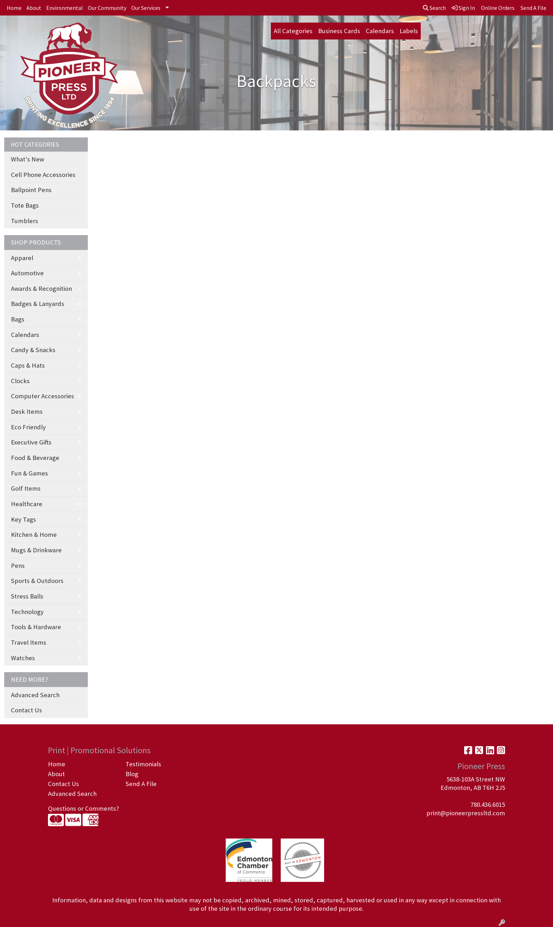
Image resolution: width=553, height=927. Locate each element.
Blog (132, 774)
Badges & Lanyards (37, 304)
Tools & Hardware (36, 627)
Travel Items (28, 642)
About (33, 7)
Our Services (145, 7)
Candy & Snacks (33, 350)
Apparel (22, 258)
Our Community (107, 7)
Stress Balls (27, 596)
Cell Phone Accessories (43, 175)
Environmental (64, 7)
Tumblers (24, 221)
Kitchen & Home (34, 534)
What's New (27, 159)
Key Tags (23, 519)
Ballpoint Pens (31, 190)
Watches (23, 658)
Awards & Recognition (41, 288)
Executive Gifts (31, 442)
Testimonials (143, 764)
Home (14, 7)
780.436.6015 (487, 804)
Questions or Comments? (83, 808)
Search (434, 7)
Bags (17, 319)
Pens (18, 565)
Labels (409, 31)
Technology (27, 612)
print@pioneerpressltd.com (465, 813)
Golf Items (26, 488)
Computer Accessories (42, 396)
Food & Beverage (35, 458)
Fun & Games (29, 473)
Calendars (380, 31)
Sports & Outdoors (37, 581)
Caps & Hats (28, 365)
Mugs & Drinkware (36, 550)
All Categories (293, 31)
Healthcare (26, 504)
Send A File (141, 784)
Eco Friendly (28, 427)
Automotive (27, 273)
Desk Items (27, 411)
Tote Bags (25, 205)
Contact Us (26, 710)
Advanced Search (35, 695)
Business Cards (339, 31)
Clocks (20, 381)
